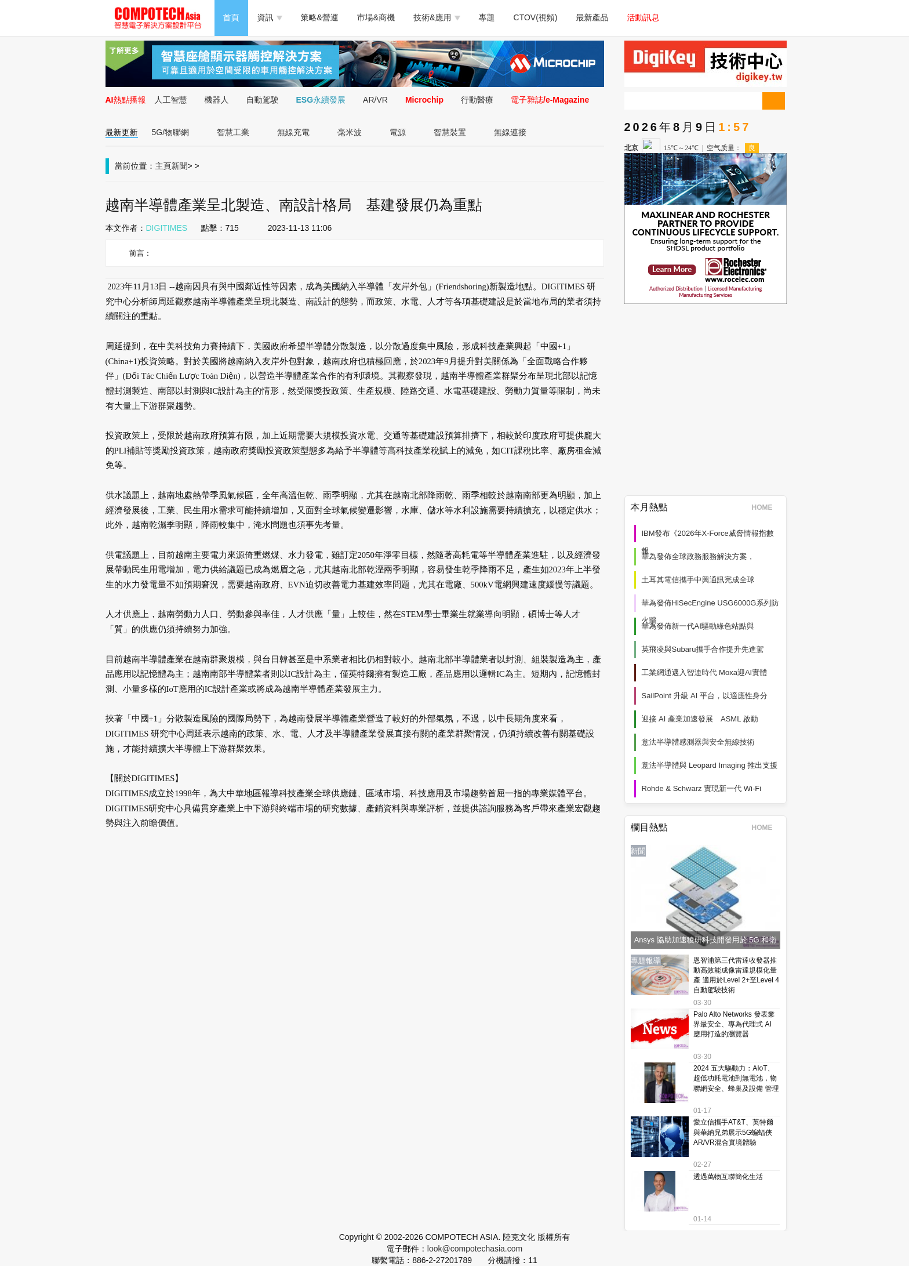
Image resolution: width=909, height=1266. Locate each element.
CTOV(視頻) (536, 17)
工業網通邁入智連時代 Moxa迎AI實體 (705, 672)
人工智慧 (171, 99)
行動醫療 (477, 99)
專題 (487, 17)
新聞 (180, 166)
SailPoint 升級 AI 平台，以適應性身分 (705, 695)
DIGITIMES (167, 228)
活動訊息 (643, 17)
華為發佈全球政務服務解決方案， (698, 556)
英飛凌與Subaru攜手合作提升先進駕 (703, 649)
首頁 (231, 17)
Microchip (424, 99)
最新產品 (592, 17)
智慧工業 (233, 132)
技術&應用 (436, 17)
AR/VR (375, 99)
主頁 (163, 166)
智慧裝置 (450, 132)
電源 (398, 132)
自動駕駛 (262, 99)
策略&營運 (320, 17)
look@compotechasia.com (474, 1248)
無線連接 (510, 132)
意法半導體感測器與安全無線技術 (698, 742)
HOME (766, 507)
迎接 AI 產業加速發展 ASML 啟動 (700, 718)
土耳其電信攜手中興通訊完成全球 (698, 579)
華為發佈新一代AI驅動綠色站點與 (698, 626)
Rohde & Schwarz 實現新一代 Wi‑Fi (702, 788)
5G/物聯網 (171, 132)
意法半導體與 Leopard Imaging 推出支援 (710, 765)
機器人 (217, 99)
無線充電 (293, 132)
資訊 (269, 17)
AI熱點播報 (126, 99)
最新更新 (122, 132)
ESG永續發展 (321, 99)
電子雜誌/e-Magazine (550, 99)
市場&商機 (376, 17)
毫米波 (349, 132)
